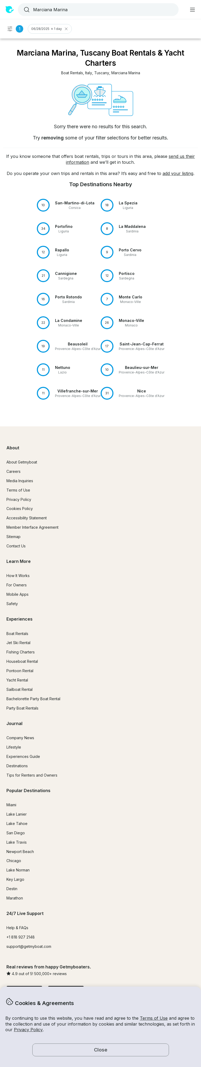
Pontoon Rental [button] (19, 670)
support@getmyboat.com (28, 946)
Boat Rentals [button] (17, 633)
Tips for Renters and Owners (31, 775)
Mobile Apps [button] (17, 594)
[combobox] (97, 10)
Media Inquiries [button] (19, 480)
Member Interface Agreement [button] (32, 527)
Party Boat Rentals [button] (22, 708)
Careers (13, 471)
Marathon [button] (14, 898)
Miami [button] (11, 805)
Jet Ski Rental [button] (18, 642)
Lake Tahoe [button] (16, 823)
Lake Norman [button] (18, 870)
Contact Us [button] (16, 546)
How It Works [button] (18, 575)
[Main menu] (192, 9)
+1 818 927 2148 (20, 937)
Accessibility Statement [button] (26, 518)
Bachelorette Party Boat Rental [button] (33, 698)
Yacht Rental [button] (17, 680)
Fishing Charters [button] (20, 652)
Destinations (17, 766)
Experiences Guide (23, 756)
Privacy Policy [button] (28, 1029)
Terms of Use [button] (154, 1018)
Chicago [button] (13, 860)
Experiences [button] (19, 619)
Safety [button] (12, 603)
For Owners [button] (16, 585)
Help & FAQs (17, 927)
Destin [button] (11, 888)
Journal (14, 723)
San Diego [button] (15, 833)
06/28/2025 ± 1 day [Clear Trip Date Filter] (49, 29)
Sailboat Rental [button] (19, 689)
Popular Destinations (28, 790)
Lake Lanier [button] (16, 814)
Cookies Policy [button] (19, 508)
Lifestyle (13, 747)
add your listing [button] (178, 173)
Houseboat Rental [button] (22, 661)
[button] (72, 73)
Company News (20, 737)
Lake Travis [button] (16, 842)
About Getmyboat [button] (21, 462)
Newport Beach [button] (20, 851)
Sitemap (13, 536)
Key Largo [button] (15, 879)
